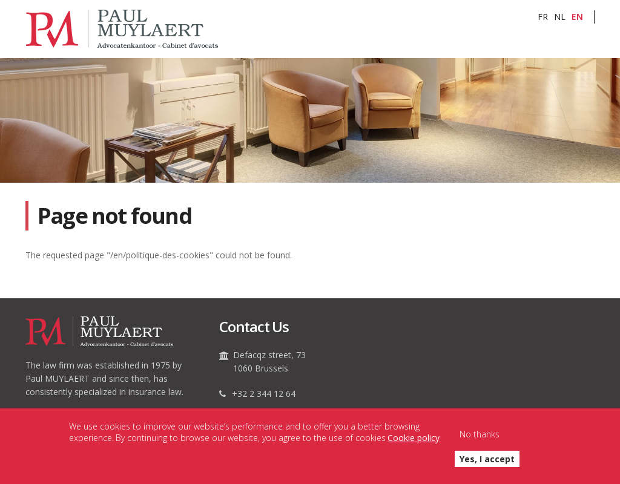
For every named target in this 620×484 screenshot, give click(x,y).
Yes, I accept (487, 465)
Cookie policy (414, 443)
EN (577, 16)
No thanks (480, 440)
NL (560, 16)
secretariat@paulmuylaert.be (290, 413)
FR (543, 16)
